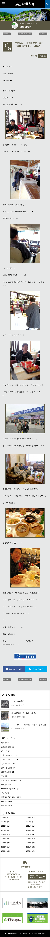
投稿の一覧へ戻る (26, 33)
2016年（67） (6, 838)
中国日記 (43, 56)
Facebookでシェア (15, 669)
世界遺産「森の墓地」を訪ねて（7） (14, 797)
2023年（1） (30, 822)
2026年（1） (5, 818)
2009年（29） (31, 851)
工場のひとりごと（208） (10, 759)
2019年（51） (31, 830)
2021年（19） (31, 826)
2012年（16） (6, 847)
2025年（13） (31, 818)
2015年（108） (31, 838)
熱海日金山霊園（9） (8, 768)
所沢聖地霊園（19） (8, 772)
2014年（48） (6, 843)
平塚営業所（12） (7, 776)
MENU (4, 4)
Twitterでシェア (38, 669)
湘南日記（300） (7, 806)
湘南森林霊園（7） (8, 747)
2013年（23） (31, 843)
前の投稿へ (6, 33)
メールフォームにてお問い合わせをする (36, 876)
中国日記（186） (7, 801)
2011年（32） (31, 847)
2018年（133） (6, 834)
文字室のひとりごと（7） (10, 755)
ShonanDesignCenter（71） (11, 789)
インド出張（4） (7, 793)
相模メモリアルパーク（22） (11, 780)
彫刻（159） (5, 743)
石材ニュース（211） (8, 764)
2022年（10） (6, 826)
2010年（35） (6, 851)
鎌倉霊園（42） (6, 785)
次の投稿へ (43, 33)
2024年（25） (6, 822)
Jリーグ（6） (6, 751)
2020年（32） (6, 830)
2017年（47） (31, 834)
